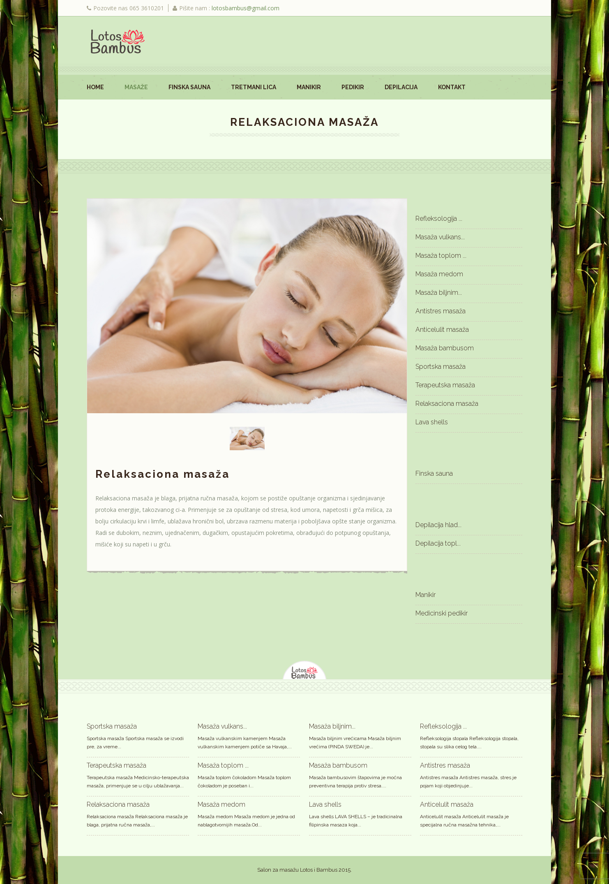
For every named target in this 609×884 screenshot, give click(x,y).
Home (95, 87)
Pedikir (352, 87)
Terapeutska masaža (445, 385)
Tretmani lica (253, 87)
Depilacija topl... (438, 543)
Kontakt (452, 87)
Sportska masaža (440, 366)
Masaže (136, 87)
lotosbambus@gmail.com (245, 8)
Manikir (309, 87)
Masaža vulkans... (440, 237)
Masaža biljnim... (438, 292)
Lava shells (431, 422)
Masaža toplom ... (440, 255)
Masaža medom (439, 274)
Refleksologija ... (438, 218)
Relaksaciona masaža (446, 403)
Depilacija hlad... (438, 525)
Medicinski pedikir (441, 613)
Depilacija (401, 87)
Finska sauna (189, 87)
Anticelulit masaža (442, 329)
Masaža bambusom (444, 348)
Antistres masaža (440, 311)
